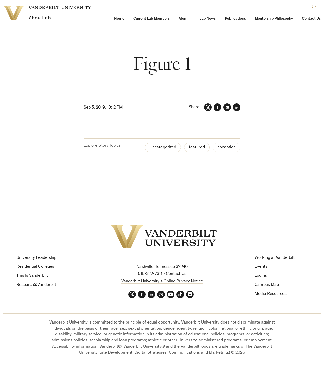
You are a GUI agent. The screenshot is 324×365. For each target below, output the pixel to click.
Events (261, 267)
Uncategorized (163, 147)
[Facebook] (217, 107)
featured (197, 147)
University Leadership (36, 258)
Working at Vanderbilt (275, 258)
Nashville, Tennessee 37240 (162, 267)
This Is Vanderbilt (32, 276)
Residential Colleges (35, 267)
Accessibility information (74, 347)
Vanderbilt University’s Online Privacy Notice (162, 281)
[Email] (227, 107)
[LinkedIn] (236, 107)
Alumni (184, 19)
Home (119, 19)
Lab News (207, 19)
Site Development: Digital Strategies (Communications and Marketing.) (164, 353)
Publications (235, 19)
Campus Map (267, 285)
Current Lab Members (151, 19)
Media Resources (271, 294)
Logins (261, 276)
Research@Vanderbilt (36, 285)
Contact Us (311, 19)
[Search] (315, 6)
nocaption (226, 147)
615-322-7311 (150, 274)
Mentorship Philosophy (274, 19)
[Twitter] (208, 107)
